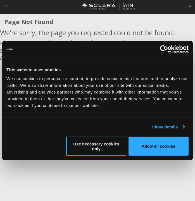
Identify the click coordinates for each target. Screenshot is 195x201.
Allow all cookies (158, 146)
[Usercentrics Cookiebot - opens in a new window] (164, 49)
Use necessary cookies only (96, 146)
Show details (165, 127)
